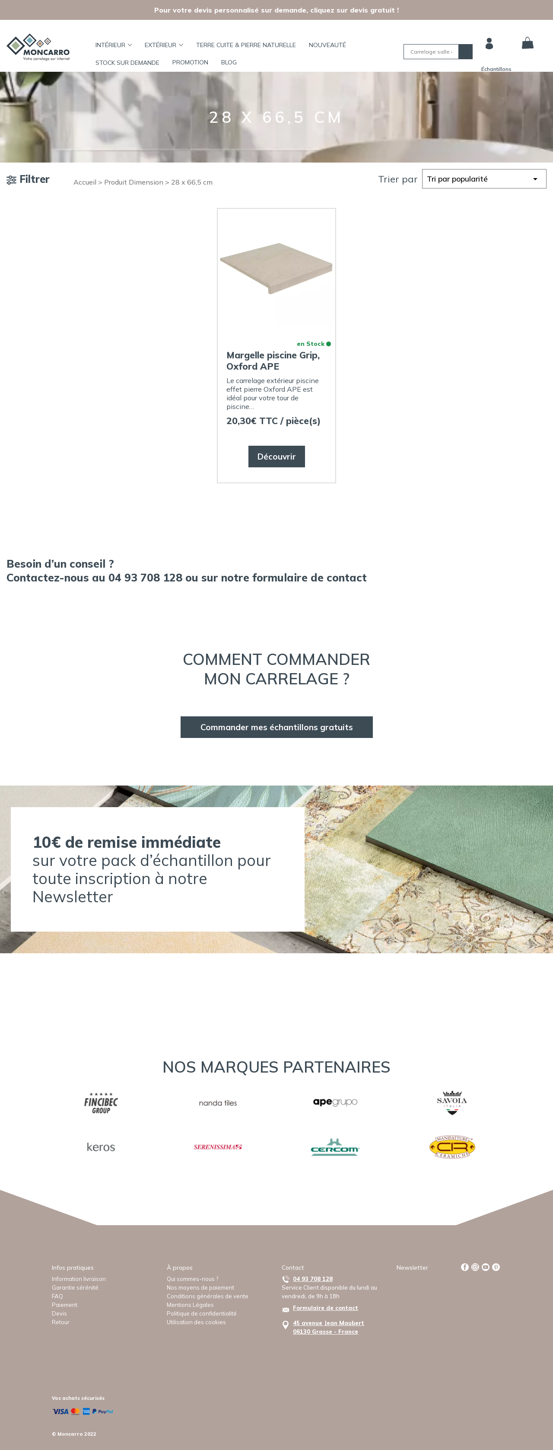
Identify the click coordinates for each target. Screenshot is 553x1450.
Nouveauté (327, 45)
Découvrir (276, 456)
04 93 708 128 (313, 1278)
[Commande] (484, 178)
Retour (61, 1322)
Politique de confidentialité (202, 1313)
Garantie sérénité (75, 1287)
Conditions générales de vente (207, 1296)
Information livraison (79, 1278)
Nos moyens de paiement (200, 1287)
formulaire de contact (309, 577)
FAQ (57, 1296)
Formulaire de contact (325, 1307)
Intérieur (113, 45)
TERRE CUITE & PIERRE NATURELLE (246, 45)
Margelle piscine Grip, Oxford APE (273, 360)
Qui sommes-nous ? (192, 1278)
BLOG (229, 62)
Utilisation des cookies (196, 1322)
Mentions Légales (190, 1304)
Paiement (64, 1304)
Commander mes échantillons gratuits (276, 727)
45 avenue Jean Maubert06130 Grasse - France (328, 1327)
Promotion (190, 62)
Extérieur (164, 45)
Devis (59, 1313)
